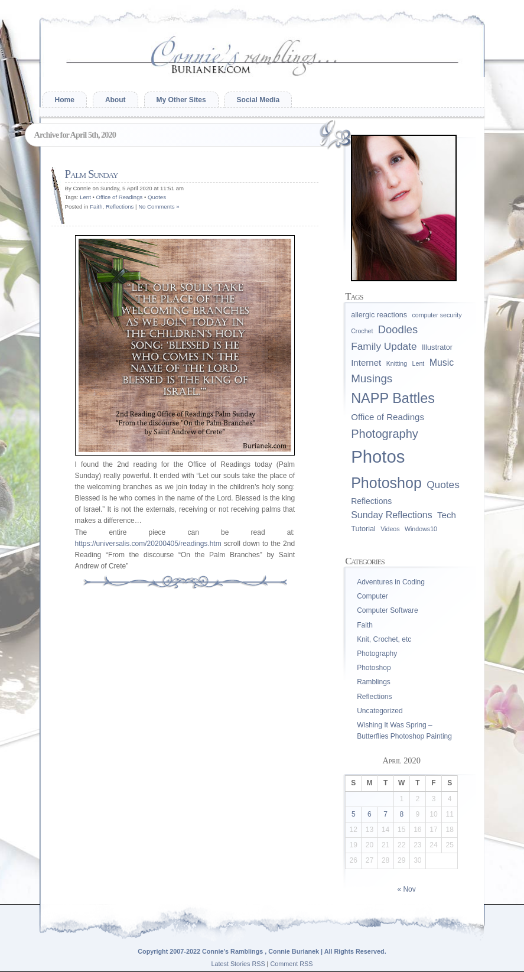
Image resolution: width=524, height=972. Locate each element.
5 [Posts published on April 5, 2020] (353, 814)
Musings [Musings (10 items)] (371, 378)
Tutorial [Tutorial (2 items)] (363, 529)
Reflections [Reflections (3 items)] (371, 501)
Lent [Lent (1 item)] (418, 363)
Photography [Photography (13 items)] (384, 433)
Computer (372, 596)
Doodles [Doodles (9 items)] (398, 329)
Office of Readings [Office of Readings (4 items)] (387, 417)
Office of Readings (119, 197)
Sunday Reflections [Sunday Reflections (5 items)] (391, 515)
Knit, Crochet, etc (384, 639)
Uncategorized (379, 711)
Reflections (120, 206)
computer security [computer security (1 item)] (436, 314)
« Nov (406, 889)
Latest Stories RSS (238, 963)
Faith (96, 206)
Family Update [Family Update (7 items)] (383, 346)
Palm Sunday (91, 174)
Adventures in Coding (391, 582)
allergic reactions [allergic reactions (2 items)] (379, 315)
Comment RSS (292, 963)
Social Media (258, 100)
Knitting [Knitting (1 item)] (397, 363)
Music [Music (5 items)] (441, 362)
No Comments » (158, 206)
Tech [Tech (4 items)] (446, 515)
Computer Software (387, 610)
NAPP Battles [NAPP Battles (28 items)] (393, 398)
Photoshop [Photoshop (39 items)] (386, 482)
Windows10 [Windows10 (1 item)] (421, 528)
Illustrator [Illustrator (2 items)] (437, 347)
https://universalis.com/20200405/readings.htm (148, 543)
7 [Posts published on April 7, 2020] (385, 814)
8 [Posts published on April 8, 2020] (401, 814)
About (115, 100)
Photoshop (373, 668)
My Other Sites (181, 100)
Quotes (157, 197)
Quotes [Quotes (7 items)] (443, 484)
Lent (85, 197)
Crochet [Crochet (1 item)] (362, 330)
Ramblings (373, 682)
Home (64, 100)
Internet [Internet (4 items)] (366, 362)
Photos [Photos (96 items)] (378, 456)
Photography (377, 653)
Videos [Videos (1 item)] (389, 528)
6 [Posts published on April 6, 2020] (369, 814)
